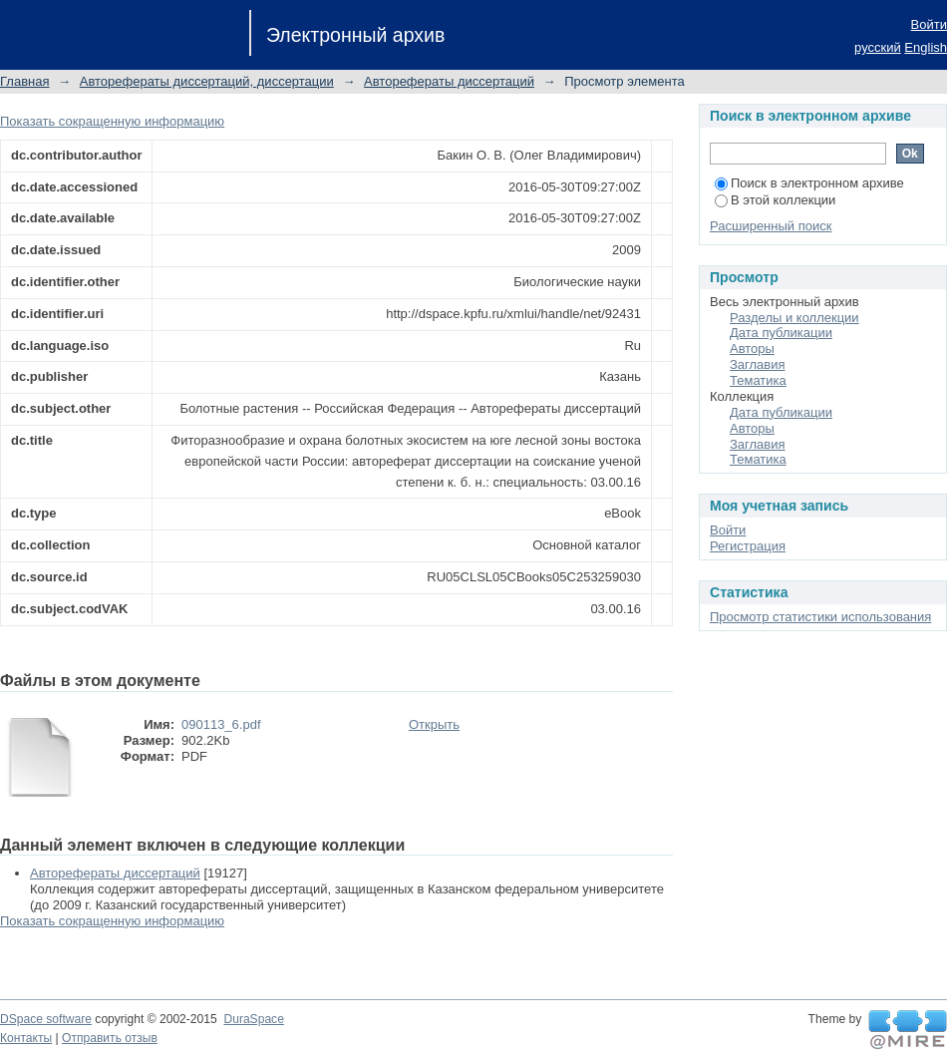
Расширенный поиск (770, 225)
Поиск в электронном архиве (809, 182)
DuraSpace (253, 1019)
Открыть (434, 724)
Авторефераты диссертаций (449, 81)
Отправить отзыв (110, 1038)
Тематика (758, 380)
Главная (24, 81)
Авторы (752, 348)
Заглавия (758, 364)
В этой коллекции (775, 199)
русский (877, 47)
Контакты (26, 1038)
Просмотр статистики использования (820, 616)
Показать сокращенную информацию (112, 121)
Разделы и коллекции (794, 317)
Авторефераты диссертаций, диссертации (207, 81)
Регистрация (748, 545)
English (925, 47)
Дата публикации (781, 332)
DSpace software (46, 1019)
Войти (929, 24)
